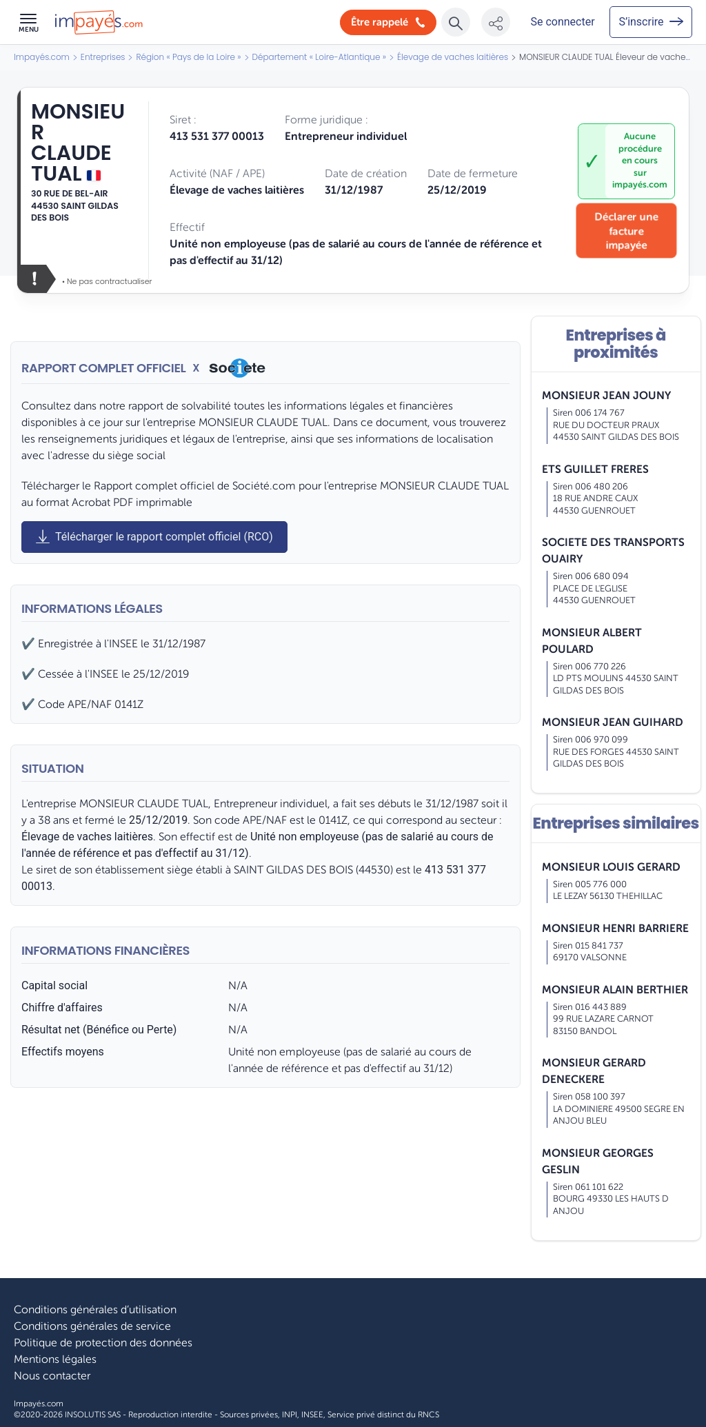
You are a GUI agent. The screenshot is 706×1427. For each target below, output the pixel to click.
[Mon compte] (562, 22)
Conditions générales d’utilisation (95, 1310)
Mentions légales (55, 1359)
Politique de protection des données (103, 1343)
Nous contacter (52, 1376)
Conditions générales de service (92, 1326)
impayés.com (639, 185)
